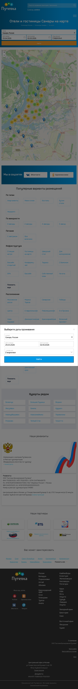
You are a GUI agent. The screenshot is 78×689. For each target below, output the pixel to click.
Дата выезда (44, 343)
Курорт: (7, 335)
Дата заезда (9, 343)
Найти (39, 359)
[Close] (74, 329)
